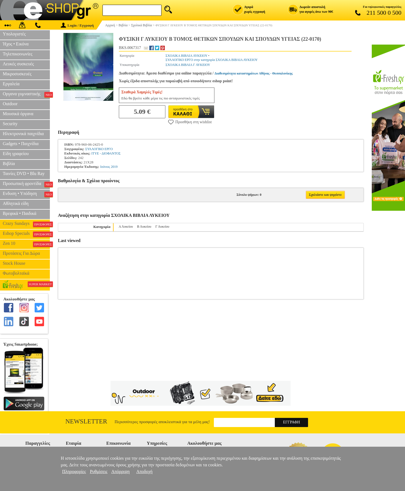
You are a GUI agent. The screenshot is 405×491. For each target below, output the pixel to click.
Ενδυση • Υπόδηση (26, 194)
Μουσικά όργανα (18, 113)
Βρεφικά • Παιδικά (19, 213)
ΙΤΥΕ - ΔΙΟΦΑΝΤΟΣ (106, 153)
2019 (114, 167)
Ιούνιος (105, 167)
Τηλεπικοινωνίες (17, 54)
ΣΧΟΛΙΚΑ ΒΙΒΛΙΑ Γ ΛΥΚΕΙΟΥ (187, 65)
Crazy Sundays (26, 224)
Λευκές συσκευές (18, 63)
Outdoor (10, 103)
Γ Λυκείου (162, 226)
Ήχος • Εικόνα (16, 44)
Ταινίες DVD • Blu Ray (24, 173)
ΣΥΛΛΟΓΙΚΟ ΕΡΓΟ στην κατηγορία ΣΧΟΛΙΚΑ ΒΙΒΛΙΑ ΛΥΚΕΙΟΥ (211, 60)
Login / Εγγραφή (77, 25)
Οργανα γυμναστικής (26, 94)
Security (10, 123)
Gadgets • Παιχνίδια (21, 143)
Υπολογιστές (14, 34)
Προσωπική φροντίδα (26, 184)
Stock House (14, 263)
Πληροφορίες (74, 471)
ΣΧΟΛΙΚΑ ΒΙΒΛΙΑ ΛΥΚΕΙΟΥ (186, 56)
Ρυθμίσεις (98, 471)
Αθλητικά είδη (16, 203)
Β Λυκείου (144, 226)
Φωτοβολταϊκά (16, 273)
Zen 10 (26, 244)
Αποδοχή (144, 471)
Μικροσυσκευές (17, 73)
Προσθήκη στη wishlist (190, 121)
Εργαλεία (11, 83)
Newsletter (86, 421)
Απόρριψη (120, 471)
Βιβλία (9, 163)
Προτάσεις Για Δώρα (21, 253)
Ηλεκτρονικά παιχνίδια (23, 133)
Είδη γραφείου (16, 153)
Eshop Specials (26, 234)
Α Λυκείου (126, 226)
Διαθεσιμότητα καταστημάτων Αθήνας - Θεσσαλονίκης (253, 73)
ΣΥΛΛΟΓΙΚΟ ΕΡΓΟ (99, 149)
